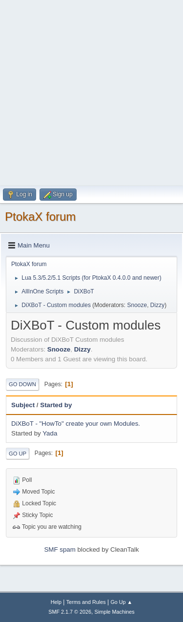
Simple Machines (115, 612)
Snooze (137, 305)
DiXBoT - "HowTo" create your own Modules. (75, 423)
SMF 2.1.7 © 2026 (69, 612)
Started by (56, 405)
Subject (23, 405)
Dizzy (157, 305)
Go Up (17, 453)
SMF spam (59, 549)
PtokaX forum (40, 216)
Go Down (22, 384)
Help (56, 602)
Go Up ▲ (121, 602)
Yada (49, 433)
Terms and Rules (86, 602)
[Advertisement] (91, 91)
